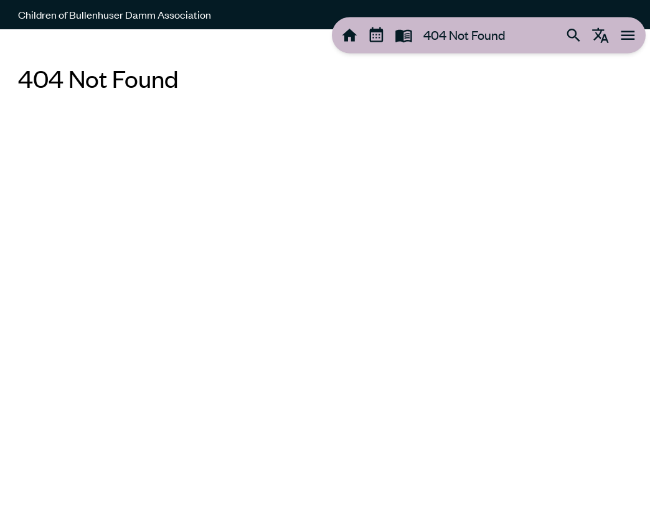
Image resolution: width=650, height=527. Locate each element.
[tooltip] (349, 35)
